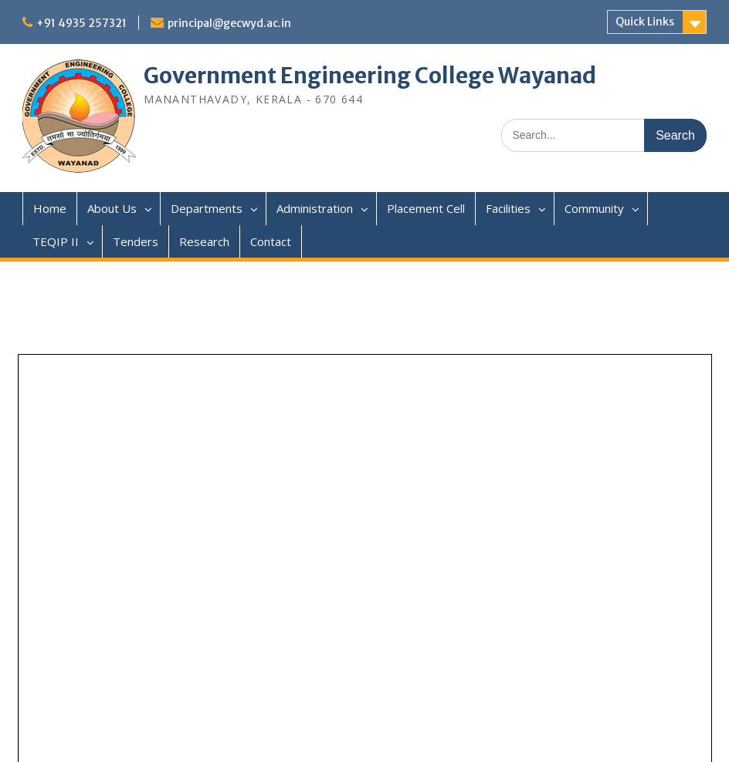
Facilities (508, 208)
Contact (270, 241)
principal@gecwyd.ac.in (229, 23)
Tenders (135, 241)
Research (204, 241)
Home (49, 208)
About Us (112, 208)
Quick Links (644, 22)
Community (594, 208)
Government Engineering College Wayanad (370, 75)
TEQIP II (55, 241)
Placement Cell (426, 208)
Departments (206, 208)
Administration (314, 208)
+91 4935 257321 (81, 23)
